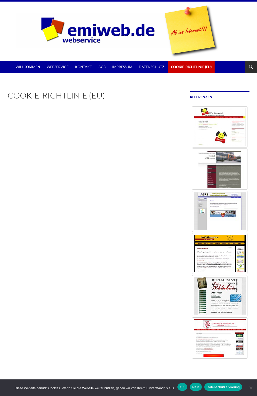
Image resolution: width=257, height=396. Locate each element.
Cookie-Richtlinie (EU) (191, 67)
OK (182, 387)
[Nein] (250, 387)
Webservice (58, 67)
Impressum (122, 67)
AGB (102, 67)
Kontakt (83, 67)
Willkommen (28, 67)
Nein (195, 387)
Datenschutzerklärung (223, 387)
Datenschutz (151, 67)
